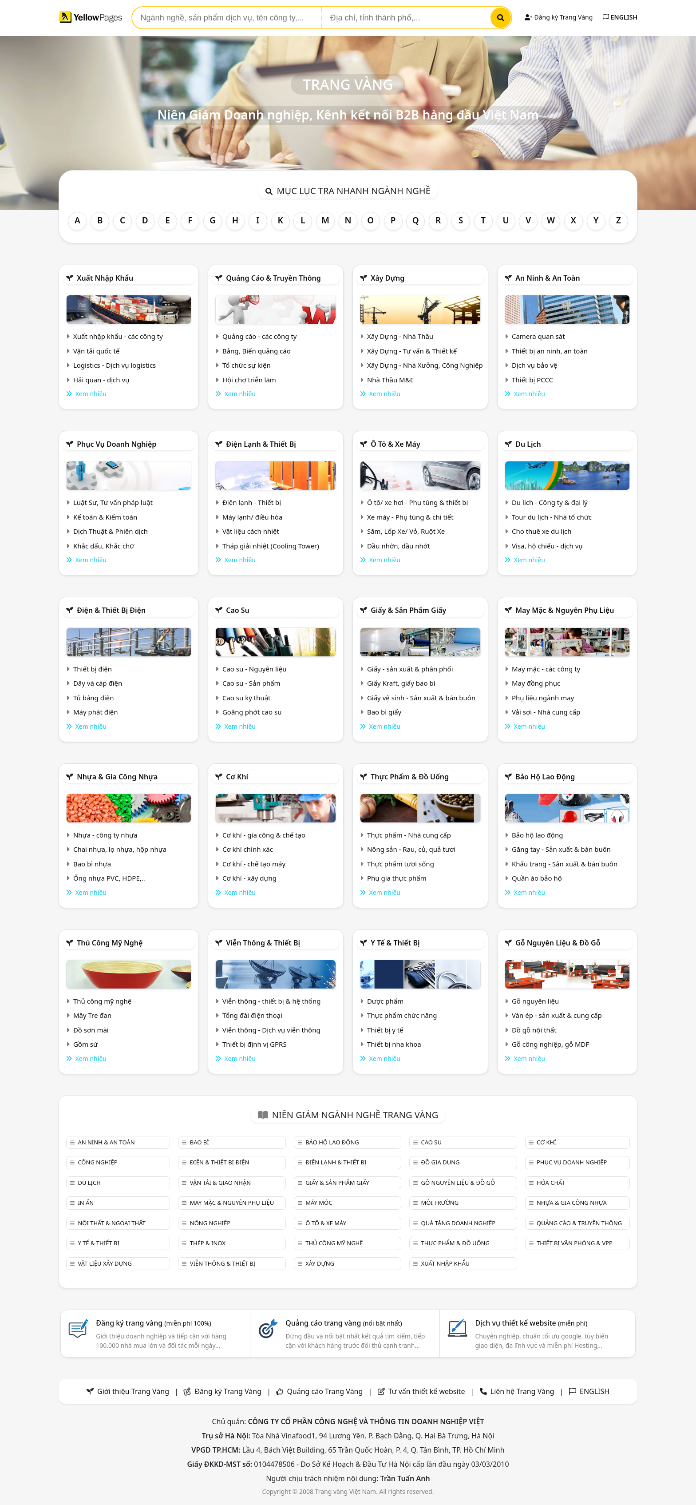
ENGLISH (620, 17)
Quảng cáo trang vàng (343, 1323)
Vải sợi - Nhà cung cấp (546, 711)
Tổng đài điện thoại (252, 1015)
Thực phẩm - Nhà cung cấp (409, 834)
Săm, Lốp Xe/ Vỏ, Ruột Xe (406, 531)
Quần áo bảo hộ (537, 878)
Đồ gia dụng (440, 1162)
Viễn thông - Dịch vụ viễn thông (271, 1029)
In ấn (86, 1203)
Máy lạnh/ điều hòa (252, 516)
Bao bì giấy (384, 711)
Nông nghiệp (210, 1223)
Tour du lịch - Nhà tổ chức (552, 516)
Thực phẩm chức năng (402, 1015)
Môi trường (440, 1203)
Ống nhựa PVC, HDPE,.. (109, 878)
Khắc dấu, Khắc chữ (103, 545)
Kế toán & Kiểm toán (105, 516)
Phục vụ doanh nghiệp (116, 444)
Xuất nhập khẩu (105, 278)
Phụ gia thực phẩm (397, 878)
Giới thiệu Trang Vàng (133, 1391)
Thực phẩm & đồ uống (410, 777)
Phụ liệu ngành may (543, 697)
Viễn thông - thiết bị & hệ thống (271, 1001)
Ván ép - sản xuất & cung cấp (557, 1015)
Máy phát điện (95, 711)
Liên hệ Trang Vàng (522, 1391)
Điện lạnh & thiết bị (261, 444)
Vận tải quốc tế (96, 350)
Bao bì (199, 1142)
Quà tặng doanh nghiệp (458, 1223)
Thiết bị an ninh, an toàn (550, 350)
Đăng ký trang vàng (153, 1323)
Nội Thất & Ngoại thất (111, 1223)
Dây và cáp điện (97, 683)
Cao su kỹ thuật (246, 697)
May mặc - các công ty (546, 668)
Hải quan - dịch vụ (101, 379)
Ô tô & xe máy (395, 444)
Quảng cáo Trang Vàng (325, 1391)
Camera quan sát (538, 336)
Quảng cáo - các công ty (259, 336)
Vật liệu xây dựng (104, 1263)
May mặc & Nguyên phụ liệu (564, 610)
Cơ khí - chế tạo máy (253, 863)
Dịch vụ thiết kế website (531, 1323)
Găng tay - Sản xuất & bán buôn (561, 849)
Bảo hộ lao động (545, 777)
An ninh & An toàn (547, 278)
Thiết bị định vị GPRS (254, 1044)
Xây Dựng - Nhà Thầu (400, 336)
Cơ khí (237, 777)
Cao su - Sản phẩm (251, 683)
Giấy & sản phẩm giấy (408, 610)
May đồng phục (536, 683)
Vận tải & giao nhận (220, 1183)
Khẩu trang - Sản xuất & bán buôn (564, 863)
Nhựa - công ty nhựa (105, 834)
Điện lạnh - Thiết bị (251, 502)
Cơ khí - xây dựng (249, 878)
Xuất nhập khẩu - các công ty (118, 336)
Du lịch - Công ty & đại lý (550, 502)
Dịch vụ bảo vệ (535, 365)
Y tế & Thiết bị (395, 943)
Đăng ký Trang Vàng (559, 17)
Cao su (237, 610)
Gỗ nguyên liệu (535, 1001)
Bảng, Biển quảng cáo (256, 350)
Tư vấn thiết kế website (427, 1391)
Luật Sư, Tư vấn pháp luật (113, 502)
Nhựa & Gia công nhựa (117, 777)
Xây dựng (387, 278)
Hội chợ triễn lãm (249, 379)
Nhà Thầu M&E (390, 379)
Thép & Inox (207, 1243)
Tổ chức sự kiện (246, 365)
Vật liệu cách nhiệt (250, 531)
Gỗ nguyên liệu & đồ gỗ (557, 943)
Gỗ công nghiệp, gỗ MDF (550, 1044)
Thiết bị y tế (385, 1029)
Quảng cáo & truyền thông (273, 278)
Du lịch (528, 444)
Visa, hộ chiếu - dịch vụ (547, 545)
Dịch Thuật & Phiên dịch (110, 531)
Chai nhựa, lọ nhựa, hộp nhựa (119, 849)
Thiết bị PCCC (532, 379)
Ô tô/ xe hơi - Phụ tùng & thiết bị (417, 502)
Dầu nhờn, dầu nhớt (398, 545)
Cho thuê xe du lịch (542, 531)
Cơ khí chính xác (247, 849)
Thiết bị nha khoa (394, 1044)
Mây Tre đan (92, 1015)
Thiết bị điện (92, 668)
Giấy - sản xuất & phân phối (410, 668)
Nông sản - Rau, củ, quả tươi (411, 849)
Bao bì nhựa (92, 863)
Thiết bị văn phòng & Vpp (575, 1243)
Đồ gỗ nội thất (534, 1029)
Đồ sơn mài (91, 1029)
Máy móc (318, 1203)
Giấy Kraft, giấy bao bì (401, 683)
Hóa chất (551, 1183)
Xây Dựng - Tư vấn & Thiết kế (412, 350)
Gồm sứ (85, 1044)
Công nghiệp (97, 1162)
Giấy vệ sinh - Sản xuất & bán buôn (421, 697)
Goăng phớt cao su (252, 711)
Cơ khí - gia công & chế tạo (263, 834)
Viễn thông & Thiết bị (263, 943)
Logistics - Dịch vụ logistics (114, 365)
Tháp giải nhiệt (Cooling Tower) (270, 545)
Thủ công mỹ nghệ (109, 943)
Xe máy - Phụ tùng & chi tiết (410, 516)
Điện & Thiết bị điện (111, 610)
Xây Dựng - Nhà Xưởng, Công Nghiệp (425, 365)
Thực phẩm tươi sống (400, 863)
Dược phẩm (385, 1001)
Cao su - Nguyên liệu (254, 668)
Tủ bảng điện (93, 697)
